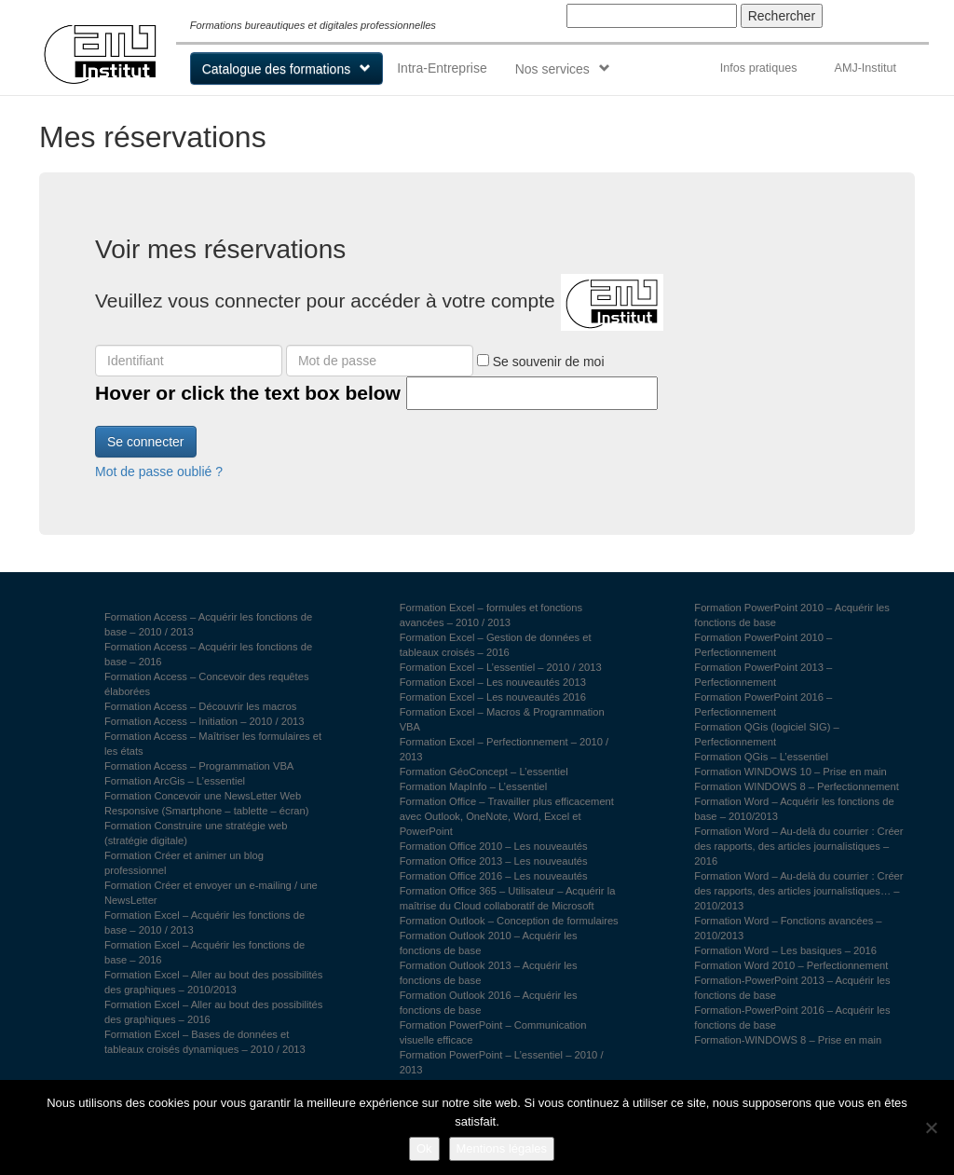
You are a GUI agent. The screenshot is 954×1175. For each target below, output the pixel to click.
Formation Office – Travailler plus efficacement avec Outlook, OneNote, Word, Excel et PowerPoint (507, 816)
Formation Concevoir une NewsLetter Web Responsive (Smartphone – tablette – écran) (206, 803)
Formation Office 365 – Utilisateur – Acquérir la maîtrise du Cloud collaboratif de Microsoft (508, 898)
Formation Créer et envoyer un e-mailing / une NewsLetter (211, 893)
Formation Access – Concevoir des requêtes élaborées (206, 684)
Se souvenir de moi (541, 361)
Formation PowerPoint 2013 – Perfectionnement (763, 675)
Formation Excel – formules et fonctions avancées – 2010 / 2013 (491, 615)
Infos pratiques (758, 68)
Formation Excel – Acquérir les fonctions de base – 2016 (204, 952)
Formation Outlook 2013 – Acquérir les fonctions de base (489, 973)
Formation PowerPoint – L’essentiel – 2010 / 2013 (502, 1062)
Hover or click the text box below (248, 392)
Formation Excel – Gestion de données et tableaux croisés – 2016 (496, 645)
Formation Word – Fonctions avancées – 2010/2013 (787, 928)
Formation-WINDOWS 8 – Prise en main (787, 1039)
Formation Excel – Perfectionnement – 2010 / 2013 (504, 749)
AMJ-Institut (864, 68)
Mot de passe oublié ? (159, 471)
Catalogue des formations (276, 68)
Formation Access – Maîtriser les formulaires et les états (212, 744)
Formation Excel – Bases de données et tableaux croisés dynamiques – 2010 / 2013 (205, 1042)
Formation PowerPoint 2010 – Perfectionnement (763, 645)
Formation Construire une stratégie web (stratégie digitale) (196, 833)
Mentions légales (502, 1148)
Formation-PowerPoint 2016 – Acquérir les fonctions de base (792, 1017)
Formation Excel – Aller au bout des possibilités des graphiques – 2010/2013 (213, 982)
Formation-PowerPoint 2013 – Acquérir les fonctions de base (792, 988)
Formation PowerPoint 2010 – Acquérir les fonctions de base (792, 615)
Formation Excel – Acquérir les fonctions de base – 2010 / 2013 (204, 922)
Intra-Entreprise (441, 68)
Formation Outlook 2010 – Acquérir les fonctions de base (489, 943)
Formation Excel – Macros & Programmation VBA (502, 719)
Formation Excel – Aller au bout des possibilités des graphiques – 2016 (213, 1012)
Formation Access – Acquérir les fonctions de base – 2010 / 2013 (208, 624)
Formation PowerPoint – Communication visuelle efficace (493, 1032)
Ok (424, 1148)
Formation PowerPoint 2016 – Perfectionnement (763, 704)
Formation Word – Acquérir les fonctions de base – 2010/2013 (793, 809)
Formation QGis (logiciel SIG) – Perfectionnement (766, 734)
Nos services (552, 68)
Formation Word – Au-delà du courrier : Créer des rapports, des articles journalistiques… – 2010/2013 (798, 890)
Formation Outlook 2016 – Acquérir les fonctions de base (489, 1003)
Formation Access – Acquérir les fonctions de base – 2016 (208, 654)
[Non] (930, 1127)
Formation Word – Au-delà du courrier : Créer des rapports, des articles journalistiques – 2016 (798, 846)
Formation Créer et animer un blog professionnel (184, 863)
